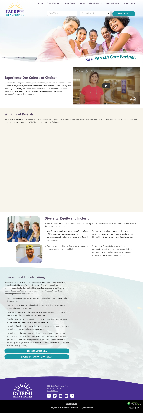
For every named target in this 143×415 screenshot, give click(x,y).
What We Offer (53, 3)
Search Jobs (123, 13)
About (40, 3)
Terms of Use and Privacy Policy (134, 407)
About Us (20, 57)
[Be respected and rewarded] (15, 9)
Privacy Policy (71, 404)
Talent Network (95, 3)
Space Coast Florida (37, 351)
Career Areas (69, 3)
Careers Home (129, 3)
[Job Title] (62, 13)
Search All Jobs (112, 3)
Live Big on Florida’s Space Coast (37, 357)
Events (82, 3)
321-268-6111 (52, 390)
